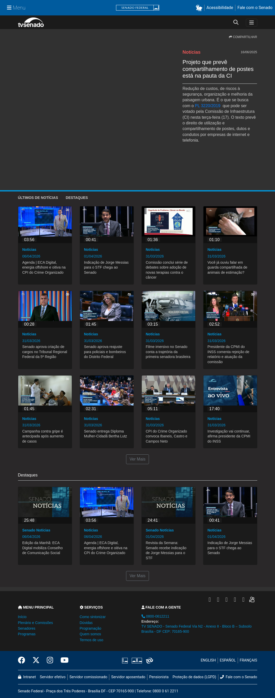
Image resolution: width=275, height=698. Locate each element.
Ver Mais (137, 459)
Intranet (27, 677)
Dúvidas (86, 623)
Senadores (27, 628)
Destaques (77, 198)
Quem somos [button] (90, 634)
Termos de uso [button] (91, 640)
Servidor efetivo (53, 677)
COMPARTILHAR (243, 37)
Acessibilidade (220, 7)
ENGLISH (208, 660)
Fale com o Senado (254, 7)
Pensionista (158, 677)
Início (22, 617)
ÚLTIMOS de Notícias (38, 198)
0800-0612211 (155, 616)
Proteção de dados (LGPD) (194, 677)
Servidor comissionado (88, 677)
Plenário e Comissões (35, 623)
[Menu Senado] (16, 8)
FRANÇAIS (248, 660)
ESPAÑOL (228, 660)
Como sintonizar (93, 617)
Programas (27, 634)
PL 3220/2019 (207, 106)
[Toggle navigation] (251, 22)
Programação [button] (90, 628)
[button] (200, 7)
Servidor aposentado (128, 677)
